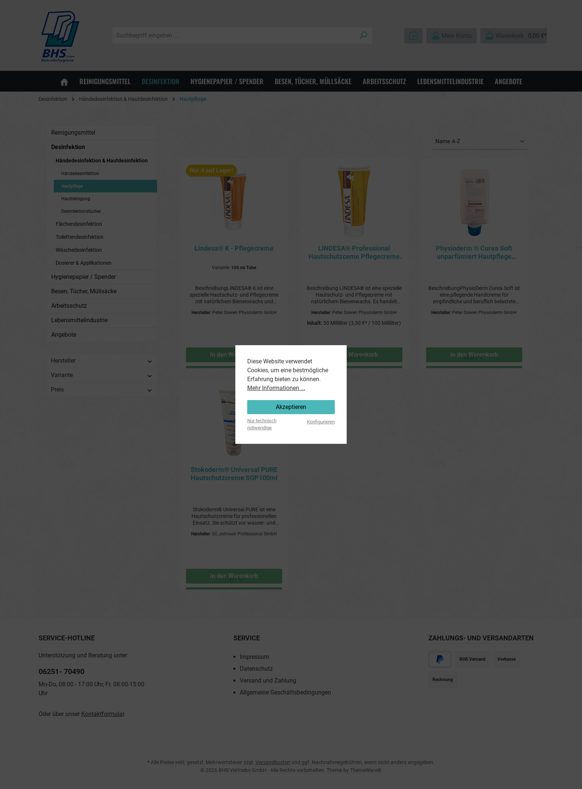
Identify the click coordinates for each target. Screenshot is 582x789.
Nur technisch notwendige (262, 424)
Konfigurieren (321, 422)
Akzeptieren (291, 406)
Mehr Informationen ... (276, 388)
